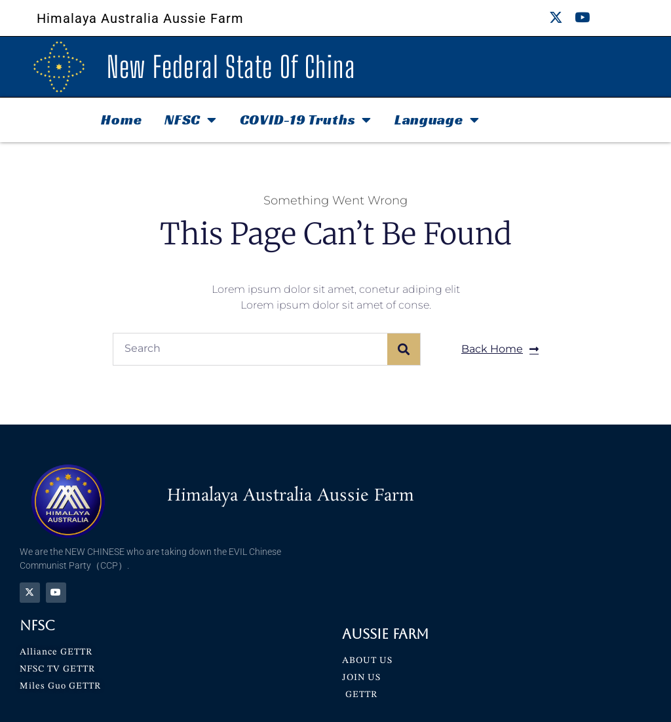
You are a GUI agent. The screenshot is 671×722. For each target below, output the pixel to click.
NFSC (190, 120)
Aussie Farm (385, 634)
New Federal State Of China (231, 67)
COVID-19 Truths (306, 120)
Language (436, 120)
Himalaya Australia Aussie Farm (140, 18)
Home (121, 119)
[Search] (403, 349)
